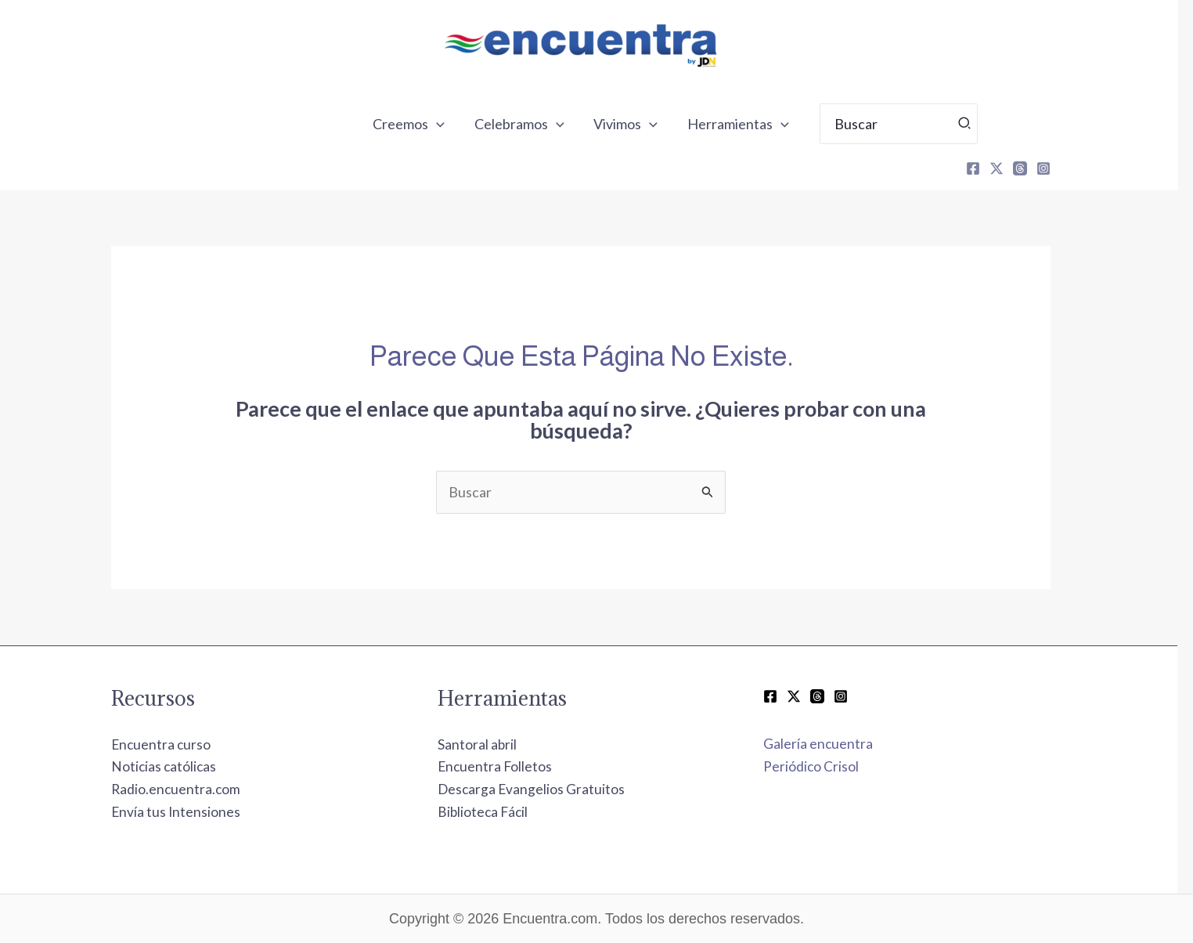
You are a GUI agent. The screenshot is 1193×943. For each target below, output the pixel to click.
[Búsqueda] (978, 123)
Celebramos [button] (536, 123)
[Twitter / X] (809, 696)
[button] (454, 123)
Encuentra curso (178, 744)
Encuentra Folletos (511, 766)
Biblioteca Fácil (499, 811)
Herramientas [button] (751, 123)
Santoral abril (493, 744)
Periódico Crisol (827, 766)
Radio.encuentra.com (192, 788)
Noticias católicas (180, 766)
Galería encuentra (834, 743)
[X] (1012, 168)
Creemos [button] (427, 123)
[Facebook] (989, 168)
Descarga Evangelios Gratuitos (548, 788)
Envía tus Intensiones (192, 811)
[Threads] (1036, 168)
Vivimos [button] (641, 123)
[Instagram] (1059, 168)
